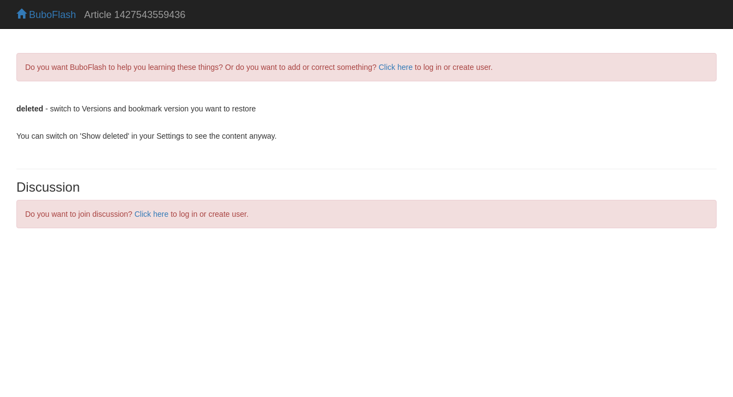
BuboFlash (46, 14)
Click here (396, 67)
